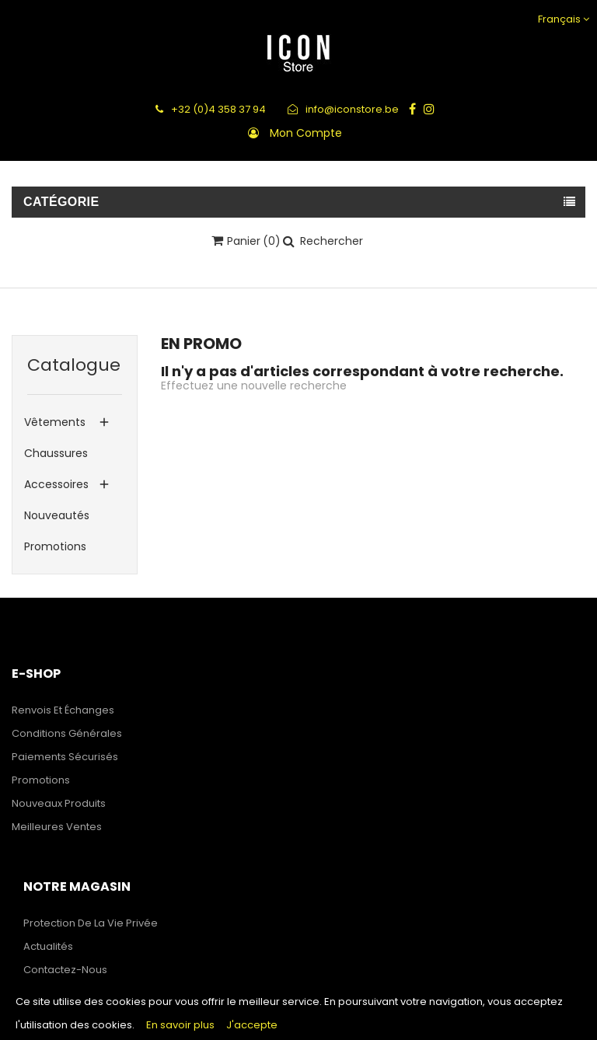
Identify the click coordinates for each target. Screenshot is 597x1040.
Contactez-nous (65, 969)
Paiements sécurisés (65, 756)
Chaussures (56, 453)
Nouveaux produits (59, 803)
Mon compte (306, 133)
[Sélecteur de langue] (561, 19)
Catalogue (73, 365)
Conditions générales (67, 733)
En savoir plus (180, 1024)
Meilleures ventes (57, 826)
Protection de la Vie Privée (90, 923)
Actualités (48, 946)
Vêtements (55, 422)
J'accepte (252, 1024)
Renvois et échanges (63, 710)
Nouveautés (56, 515)
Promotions (55, 546)
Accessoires (56, 484)
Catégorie (61, 201)
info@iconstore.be (343, 109)
